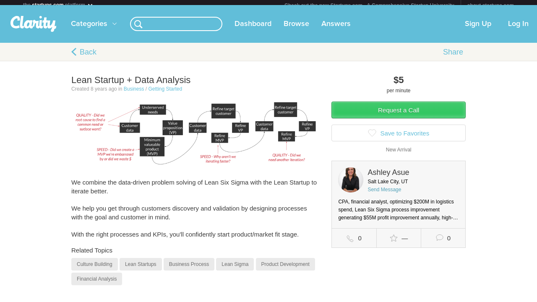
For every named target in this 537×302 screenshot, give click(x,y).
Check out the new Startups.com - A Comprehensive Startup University (369, 5)
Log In (518, 29)
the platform (58, 5)
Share (453, 57)
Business (134, 94)
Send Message (384, 195)
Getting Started (165, 94)
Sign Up (478, 29)
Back (88, 57)
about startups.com (490, 5)
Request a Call (398, 115)
